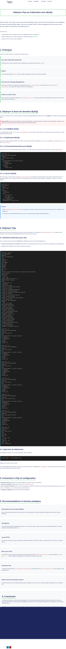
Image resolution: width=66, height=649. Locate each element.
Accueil (30, 1)
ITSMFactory (35, 36)
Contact (49, 1)
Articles (43, 1)
